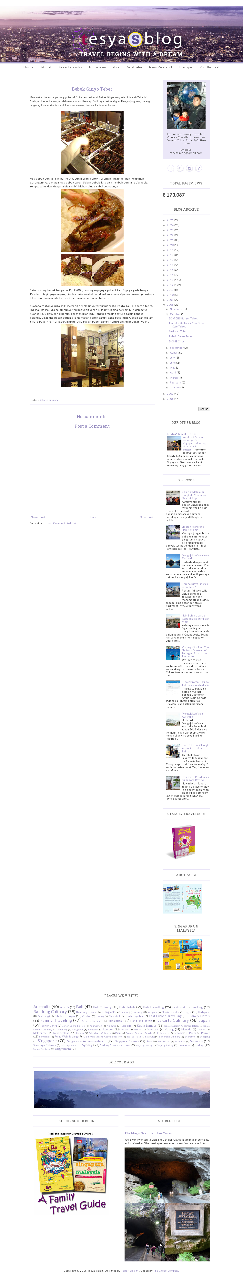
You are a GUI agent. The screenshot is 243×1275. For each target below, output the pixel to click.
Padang (80, 1033)
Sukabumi (180, 1041)
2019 (170, 250)
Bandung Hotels (86, 1012)
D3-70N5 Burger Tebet (183, 318)
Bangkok (108, 1012)
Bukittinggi (44, 1016)
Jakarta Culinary (49, 399)
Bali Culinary (102, 1007)
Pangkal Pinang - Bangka (139, 1033)
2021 (170, 240)
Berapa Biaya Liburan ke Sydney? (195, 585)
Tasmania (184, 1045)
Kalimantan (96, 1025)
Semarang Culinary (169, 1036)
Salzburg (150, 1036)
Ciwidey (100, 1016)
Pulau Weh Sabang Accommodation (102, 1036)
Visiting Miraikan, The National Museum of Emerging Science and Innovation (195, 652)
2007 (170, 393)
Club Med (114, 1016)
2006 (170, 398)
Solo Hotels (164, 1041)
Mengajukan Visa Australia (192, 715)
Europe (185, 67)
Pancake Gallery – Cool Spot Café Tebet (186, 325)
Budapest (204, 1012)
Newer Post (38, 517)
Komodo (126, 1025)
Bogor (188, 1012)
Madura (138, 1029)
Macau (125, 1029)
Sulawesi (196, 1041)
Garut (85, 1021)
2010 (170, 294)
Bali (79, 1006)
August (174, 352)
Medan (201, 1029)
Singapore (47, 1040)
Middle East (209, 67)
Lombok (108, 1029)
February (176, 382)
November (177, 309)
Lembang (93, 1029)
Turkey (199, 1045)
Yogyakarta (63, 1048)
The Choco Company (166, 1270)
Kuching (62, 1029)
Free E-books (70, 67)
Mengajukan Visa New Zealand (195, 557)
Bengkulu (152, 1012)
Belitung (138, 1012)
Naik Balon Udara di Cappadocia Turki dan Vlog (195, 618)
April (173, 372)
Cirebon (86, 1016)
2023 (170, 230)
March (174, 377)
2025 (170, 220)
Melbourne (40, 1033)
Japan (204, 1020)
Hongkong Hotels (141, 1020)
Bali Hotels (127, 1007)
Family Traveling (56, 1020)
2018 (170, 255)
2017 (170, 259)
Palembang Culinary (100, 1033)
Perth (192, 1033)
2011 (170, 289)
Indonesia (97, 67)
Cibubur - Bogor (65, 1016)
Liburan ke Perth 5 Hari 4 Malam (193, 528)
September (177, 347)
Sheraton (190, 1036)
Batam (125, 1012)
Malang (169, 1029)
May (173, 367)
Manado (186, 1029)
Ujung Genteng (42, 1049)
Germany (97, 1020)
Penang (178, 1033)
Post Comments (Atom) (61, 523)
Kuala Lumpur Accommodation (181, 1025)
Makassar (153, 1029)
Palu (118, 1033)
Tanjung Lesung (144, 1045)
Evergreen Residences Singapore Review (195, 778)
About (46, 67)
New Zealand (160, 67)
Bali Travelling (153, 1007)
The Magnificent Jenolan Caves (148, 1133)
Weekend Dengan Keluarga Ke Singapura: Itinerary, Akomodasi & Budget (194, 443)
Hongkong (115, 1020)
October (175, 314)
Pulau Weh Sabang (66, 1036)
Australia (134, 67)
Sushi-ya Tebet (178, 331)
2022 (170, 235)
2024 (170, 225)
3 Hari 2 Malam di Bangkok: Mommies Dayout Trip (194, 495)
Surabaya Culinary (44, 1045)
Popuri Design (129, 1270)
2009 (170, 299)
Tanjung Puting (165, 1045)
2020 (170, 245)
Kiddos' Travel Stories (182, 434)
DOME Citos (177, 341)
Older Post (146, 517)
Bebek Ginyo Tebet (181, 336)
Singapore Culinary (127, 1041)
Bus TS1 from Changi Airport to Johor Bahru (195, 748)
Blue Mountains (171, 1012)
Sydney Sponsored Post (115, 1045)
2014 (170, 274)
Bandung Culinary (50, 1011)
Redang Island (134, 1037)
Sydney (87, 1045)
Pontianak (44, 1036)
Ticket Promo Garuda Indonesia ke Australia (195, 683)
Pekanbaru (163, 1033)
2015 (170, 270)
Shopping (205, 1036)
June (173, 362)
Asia (116, 67)
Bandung (196, 1007)
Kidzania (111, 1025)
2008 (170, 304)
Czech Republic (134, 1016)
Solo (149, 1041)
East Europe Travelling (165, 1016)
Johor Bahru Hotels (73, 1025)
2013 (170, 280)
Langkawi (77, 1029)
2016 (170, 265)
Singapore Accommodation (86, 1041)
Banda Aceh (179, 1007)
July (173, 357)
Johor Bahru (49, 1025)
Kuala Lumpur (147, 1025)
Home (28, 67)
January (175, 387)
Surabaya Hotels (69, 1045)
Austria (64, 1007)
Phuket (205, 1033)
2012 (170, 284)
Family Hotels (200, 1016)
